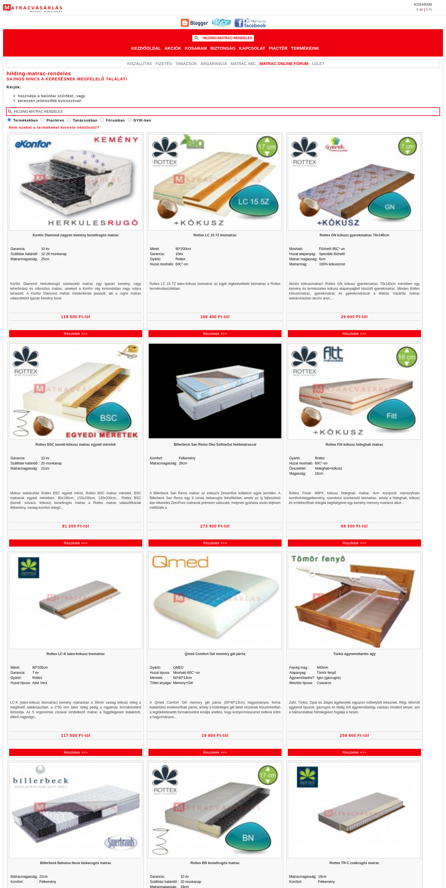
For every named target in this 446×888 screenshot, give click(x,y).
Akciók (172, 48)
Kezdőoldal (146, 48)
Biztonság (223, 48)
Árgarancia (214, 63)
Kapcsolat (252, 48)
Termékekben (25, 120)
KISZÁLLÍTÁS (139, 63)
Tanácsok (186, 63)
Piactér (278, 48)
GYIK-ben (142, 120)
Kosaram (196, 48)
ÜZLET (318, 63)
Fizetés (164, 63)
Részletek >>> (75, 334)
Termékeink (305, 48)
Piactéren (56, 120)
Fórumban (115, 120)
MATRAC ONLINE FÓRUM (284, 63)
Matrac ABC (243, 63)
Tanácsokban (85, 120)
